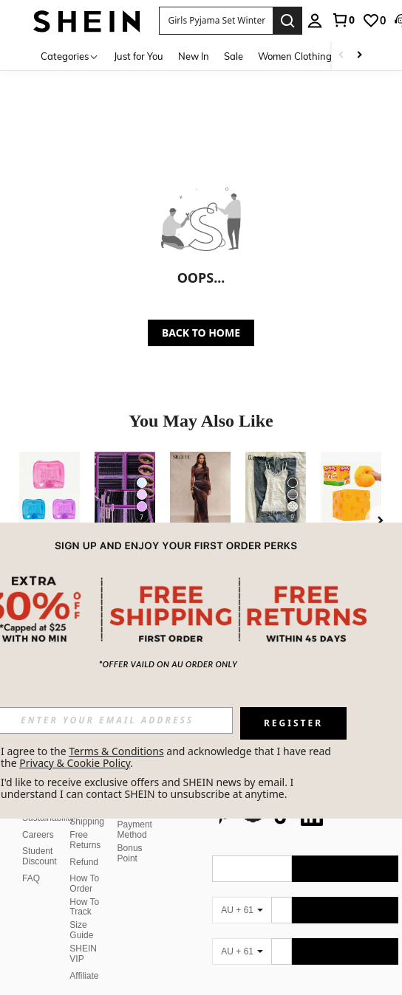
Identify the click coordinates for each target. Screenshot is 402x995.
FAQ (31, 843)
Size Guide (81, 894)
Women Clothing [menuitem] (295, 56)
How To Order (84, 848)
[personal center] (315, 21)
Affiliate (83, 940)
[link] (343, 20)
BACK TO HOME (201, 333)
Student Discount (39, 820)
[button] (216, 21)
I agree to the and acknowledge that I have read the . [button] (167, 757)
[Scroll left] (341, 55)
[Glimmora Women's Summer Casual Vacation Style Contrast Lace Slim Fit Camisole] (275, 492)
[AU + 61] (241, 874)
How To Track (84, 871)
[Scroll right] (359, 55)
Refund (83, 827)
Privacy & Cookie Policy (74, 763)
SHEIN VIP (83, 918)
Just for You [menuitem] (138, 56)
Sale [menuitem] (233, 56)
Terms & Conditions (116, 751)
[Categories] (69, 55)
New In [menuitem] (193, 56)
